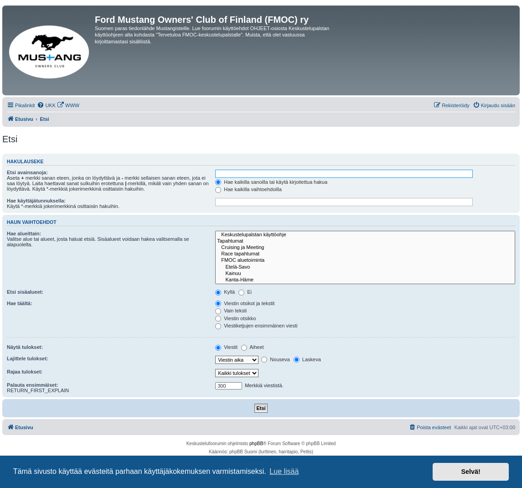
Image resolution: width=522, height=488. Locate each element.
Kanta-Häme (365, 280)
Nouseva (275, 359)
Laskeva (307, 359)
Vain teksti (231, 310)
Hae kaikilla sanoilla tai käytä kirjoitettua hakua (271, 182)
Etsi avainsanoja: (27, 172)
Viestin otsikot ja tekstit (244, 303)
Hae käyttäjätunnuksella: (36, 200)
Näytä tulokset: (25, 347)
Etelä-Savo (365, 267)
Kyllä (225, 292)
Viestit (226, 347)
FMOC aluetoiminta (365, 260)
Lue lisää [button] (284, 471)
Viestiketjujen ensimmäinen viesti (256, 325)
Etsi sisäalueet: (25, 292)
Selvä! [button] (470, 471)
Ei (245, 292)
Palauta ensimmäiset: (32, 385)
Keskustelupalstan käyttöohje (365, 235)
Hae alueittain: (24, 233)
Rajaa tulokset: (24, 371)
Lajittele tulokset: (27, 358)
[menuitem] (46, 105)
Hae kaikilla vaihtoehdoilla (248, 189)
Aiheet (252, 347)
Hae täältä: (19, 303)
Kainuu (365, 273)
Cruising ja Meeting (365, 247)
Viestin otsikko (235, 318)
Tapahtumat (365, 241)
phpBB (256, 443)
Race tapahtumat (365, 254)
